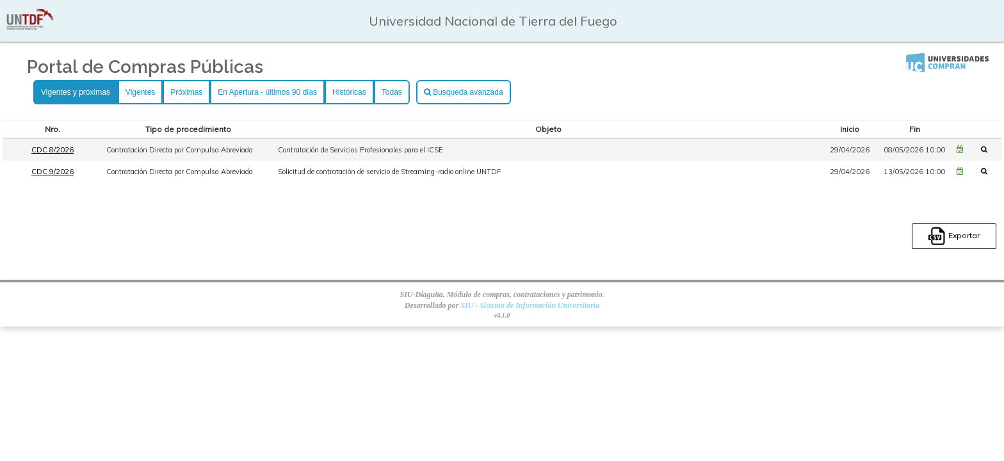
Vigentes (140, 92)
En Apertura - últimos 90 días (267, 92)
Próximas (186, 92)
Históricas (349, 92)
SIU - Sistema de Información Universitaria (529, 305)
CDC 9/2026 (52, 171)
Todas (392, 92)
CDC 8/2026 (52, 149)
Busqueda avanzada (463, 92)
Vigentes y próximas (75, 92)
